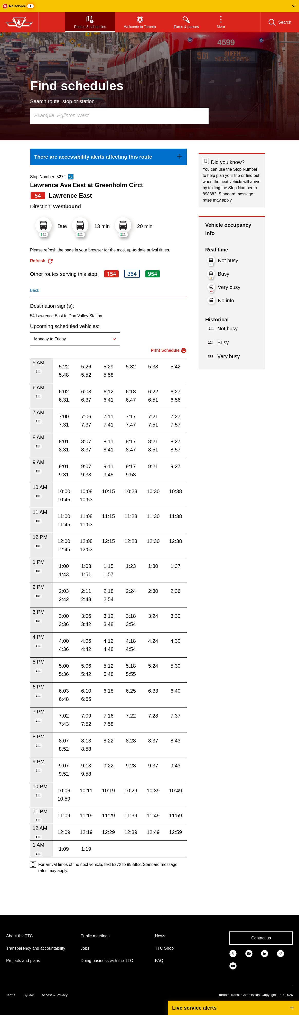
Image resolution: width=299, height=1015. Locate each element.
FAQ (159, 960)
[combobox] (119, 115)
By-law (28, 995)
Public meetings (95, 936)
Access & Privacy (54, 995)
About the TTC (19, 936)
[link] (108, 157)
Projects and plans (23, 960)
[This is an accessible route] (70, 176)
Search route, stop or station (62, 101)
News (160, 936)
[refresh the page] (41, 261)
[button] (149, 6)
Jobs (85, 948)
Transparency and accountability (35, 948)
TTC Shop (164, 948)
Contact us (261, 938)
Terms (10, 995)
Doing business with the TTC (107, 960)
